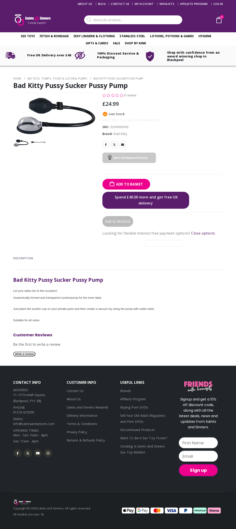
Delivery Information (82, 415)
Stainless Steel (132, 36)
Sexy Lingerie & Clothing (94, 36)
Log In (218, 4)
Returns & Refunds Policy (86, 440)
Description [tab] (23, 258)
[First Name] (198, 442)
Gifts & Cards (97, 43)
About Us (85, 4)
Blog (102, 4)
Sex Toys (28, 36)
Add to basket (129, 184)
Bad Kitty (120, 134)
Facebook (106, 144)
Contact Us (75, 391)
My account (144, 4)
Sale (116, 43)
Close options (203, 233)
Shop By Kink (135, 43)
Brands (125, 391)
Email (122, 144)
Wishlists (166, 4)
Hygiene (205, 36)
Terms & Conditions (82, 424)
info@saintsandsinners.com (33, 424)
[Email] (198, 456)
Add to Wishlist (117, 221)
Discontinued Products (137, 430)
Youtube (38, 453)
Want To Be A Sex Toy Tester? (144, 438)
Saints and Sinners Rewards (87, 407)
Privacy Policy (77, 432)
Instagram (48, 453)
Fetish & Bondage (54, 36)
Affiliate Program (193, 4)
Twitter (114, 144)
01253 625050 (23, 412)
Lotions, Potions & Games (172, 36)
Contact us (120, 4)
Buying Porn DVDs (134, 407)
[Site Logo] (32, 20)
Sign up (198, 470)
